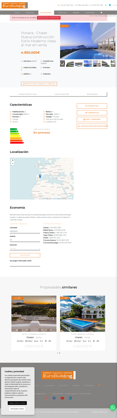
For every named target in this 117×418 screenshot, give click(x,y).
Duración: (13, 245)
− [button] (12, 163)
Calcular (25, 255)
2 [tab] (59, 353)
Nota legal (46, 412)
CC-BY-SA (70, 198)
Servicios (63, 385)
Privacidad (58, 412)
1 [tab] (57, 353)
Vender (75, 385)
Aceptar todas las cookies (17, 403)
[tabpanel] (83, 323)
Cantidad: (13, 228)
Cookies (68, 412)
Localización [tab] (62, 94)
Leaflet (43, 198)
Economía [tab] (92, 94)
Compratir (92, 113)
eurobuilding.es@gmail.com (103, 16)
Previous (65, 41)
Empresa (34, 385)
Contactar (89, 385)
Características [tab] (28, 94)
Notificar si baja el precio (39, 84)
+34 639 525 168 (96, 5)
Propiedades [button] (48, 385)
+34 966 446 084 (81, 5)
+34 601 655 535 (66, 5)
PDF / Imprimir (91, 119)
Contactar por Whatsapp (92, 126)
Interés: (13, 236)
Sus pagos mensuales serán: (21, 261)
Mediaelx (103, 412)
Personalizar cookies (17, 409)
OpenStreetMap (56, 198)
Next (110, 41)
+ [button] (12, 160)
